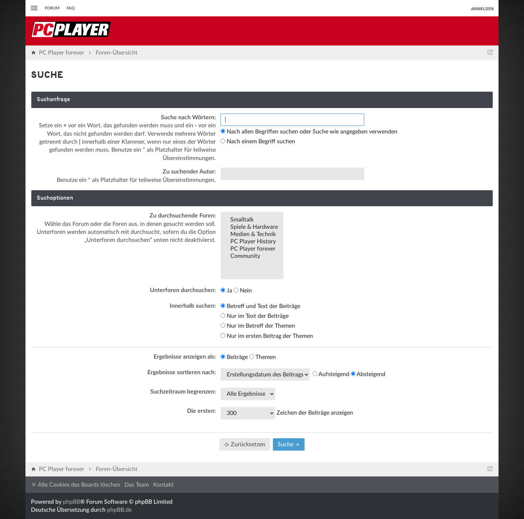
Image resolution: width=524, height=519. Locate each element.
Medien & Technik (252, 234)
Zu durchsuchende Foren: (183, 216)
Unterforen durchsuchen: (183, 290)
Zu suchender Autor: (189, 172)
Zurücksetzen (244, 444)
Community (252, 256)
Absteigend (368, 374)
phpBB (71, 502)
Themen (262, 357)
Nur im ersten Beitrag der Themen (267, 336)
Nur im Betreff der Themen (258, 326)
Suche (289, 444)
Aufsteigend (331, 374)
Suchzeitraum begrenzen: (183, 392)
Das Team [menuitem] (136, 485)
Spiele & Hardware (252, 227)
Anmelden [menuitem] (482, 8)
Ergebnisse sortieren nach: (181, 372)
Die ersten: (201, 411)
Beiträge (234, 357)
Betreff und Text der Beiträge (260, 306)
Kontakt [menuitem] (163, 485)
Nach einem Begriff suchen (258, 141)
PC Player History (252, 241)
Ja (226, 291)
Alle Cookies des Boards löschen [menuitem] (75, 484)
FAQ (71, 8)
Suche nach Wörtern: (188, 117)
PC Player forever (252, 249)
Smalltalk (252, 220)
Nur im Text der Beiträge (255, 316)
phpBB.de (119, 510)
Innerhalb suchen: (193, 306)
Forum (52, 8)
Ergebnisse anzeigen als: (185, 357)
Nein (243, 291)
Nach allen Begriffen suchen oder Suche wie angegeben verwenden (309, 132)
